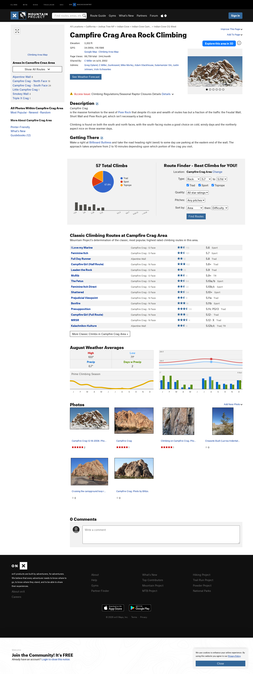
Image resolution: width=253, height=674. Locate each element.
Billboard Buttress (100, 142)
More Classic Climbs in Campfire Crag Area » (100, 334)
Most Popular (19, 112)
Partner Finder (100, 590)
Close (220, 663)
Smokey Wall (21, 93)
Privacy (143, 617)
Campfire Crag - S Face (143, 247)
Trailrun (49, 4)
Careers (16, 596)
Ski (62, 4)
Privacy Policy (234, 656)
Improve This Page (231, 29)
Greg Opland (91, 65)
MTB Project (149, 590)
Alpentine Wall (22, 76)
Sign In (235, 15)
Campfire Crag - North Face (30, 81)
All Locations (76, 26)
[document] (220, 658)
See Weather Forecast (85, 76)
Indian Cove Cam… (141, 26)
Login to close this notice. (56, 659)
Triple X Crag (21, 98)
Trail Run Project (203, 580)
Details (168, 94)
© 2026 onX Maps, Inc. (117, 617)
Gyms (112, 15)
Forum (154, 15)
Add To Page (234, 34)
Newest (33, 112)
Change (217, 171)
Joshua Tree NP (106, 26)
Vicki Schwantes (102, 69)
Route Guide (98, 15)
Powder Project (202, 585)
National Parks (202, 590)
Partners (142, 15)
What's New (126, 15)
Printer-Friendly (20, 127)
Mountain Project (152, 585)
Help (94, 580)
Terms (134, 617)
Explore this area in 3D (219, 43)
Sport (203, 185)
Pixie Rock (124, 112)
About (95, 574)
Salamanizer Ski (163, 65)
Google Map (90, 51)
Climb (14, 4)
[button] (191, 71)
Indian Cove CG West (165, 26)
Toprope (218, 185)
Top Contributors (152, 580)
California (91, 26)
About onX (18, 591)
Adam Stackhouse (144, 65)
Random (45, 112)
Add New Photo (233, 404)
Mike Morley (127, 65)
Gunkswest (114, 65)
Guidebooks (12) (21, 135)
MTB (25, 4)
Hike (35, 4)
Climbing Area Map (37, 54)
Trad (191, 185)
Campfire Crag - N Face (143, 264)
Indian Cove (123, 26)
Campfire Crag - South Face (30, 85)
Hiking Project (201, 574)
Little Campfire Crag (25, 89)
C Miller (88, 60)
